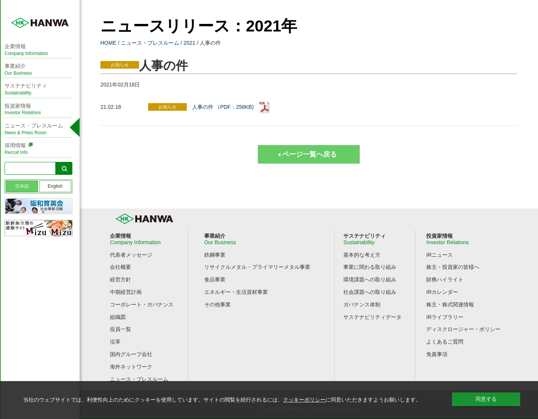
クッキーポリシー (304, 400)
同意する (486, 399)
